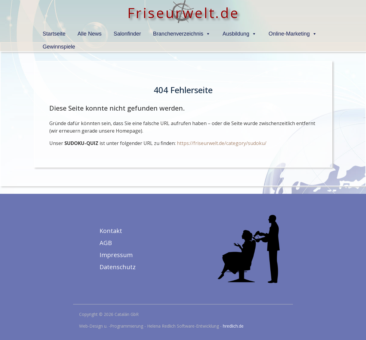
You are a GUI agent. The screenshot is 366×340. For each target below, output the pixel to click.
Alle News (90, 34)
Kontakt (111, 231)
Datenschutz (118, 267)
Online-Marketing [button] (293, 34)
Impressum (116, 255)
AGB (106, 243)
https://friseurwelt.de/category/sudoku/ (221, 143)
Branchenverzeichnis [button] (182, 34)
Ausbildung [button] (240, 34)
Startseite (54, 34)
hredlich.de (233, 326)
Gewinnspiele (59, 47)
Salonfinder (127, 34)
